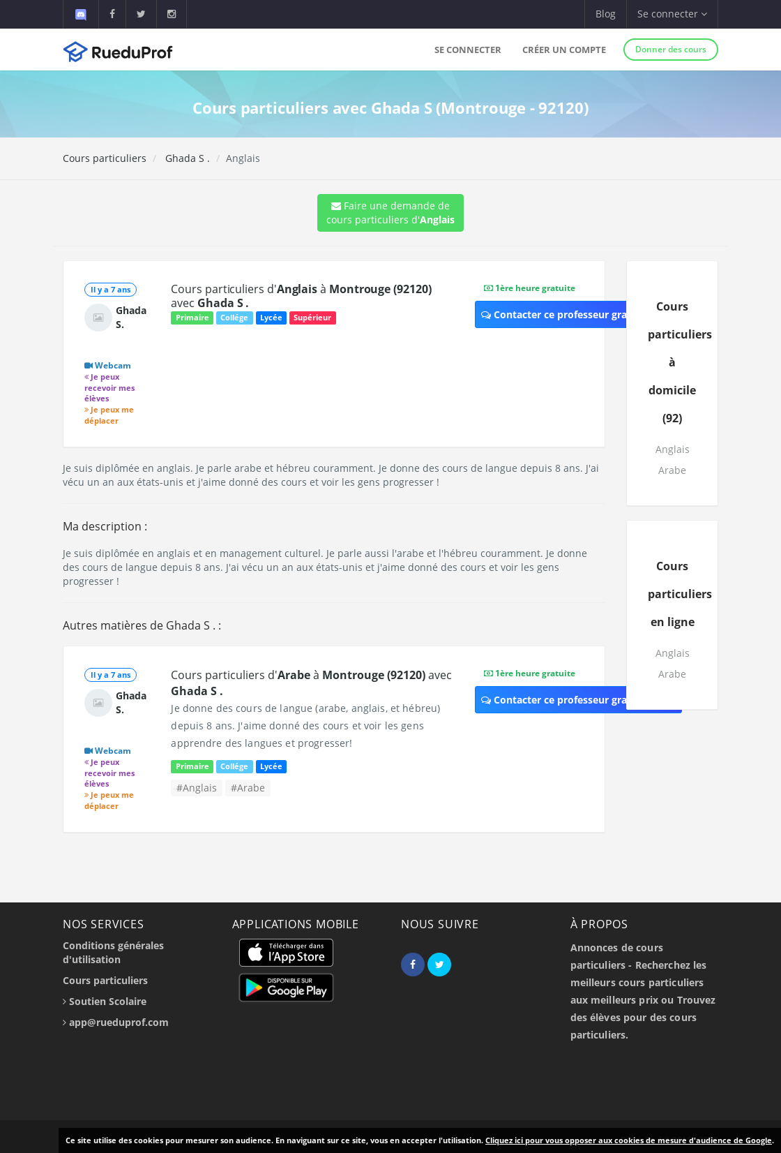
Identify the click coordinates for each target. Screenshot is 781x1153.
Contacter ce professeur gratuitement (578, 314)
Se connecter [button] (672, 13)
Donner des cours (670, 49)
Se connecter (467, 49)
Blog (606, 13)
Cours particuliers (104, 158)
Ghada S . (186, 158)
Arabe (672, 470)
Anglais (672, 449)
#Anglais (196, 787)
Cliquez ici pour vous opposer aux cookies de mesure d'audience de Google (628, 1140)
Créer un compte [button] (564, 49)
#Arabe (248, 787)
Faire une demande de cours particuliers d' (390, 212)
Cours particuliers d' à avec (301, 296)
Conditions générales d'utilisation (113, 952)
